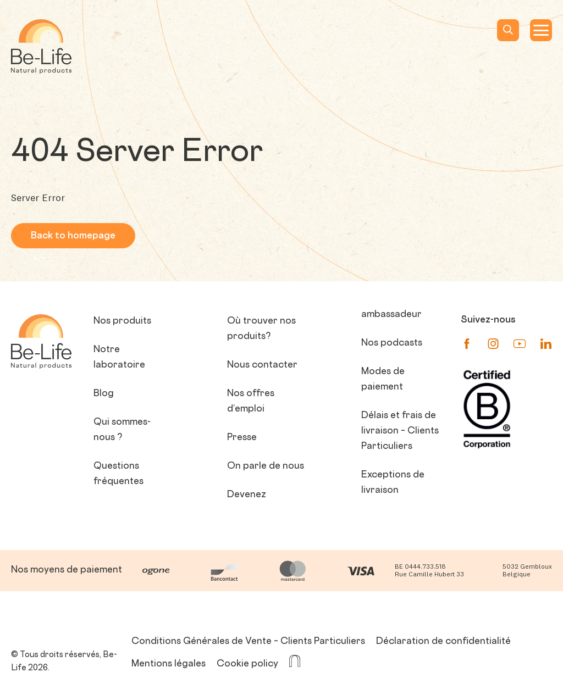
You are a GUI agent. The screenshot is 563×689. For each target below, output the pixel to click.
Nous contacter (262, 365)
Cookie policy (247, 664)
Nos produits (122, 321)
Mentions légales (168, 664)
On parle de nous (265, 466)
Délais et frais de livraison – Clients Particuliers (400, 431)
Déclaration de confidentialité (443, 641)
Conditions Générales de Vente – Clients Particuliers (248, 641)
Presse (242, 438)
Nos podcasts (391, 343)
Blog (103, 394)
